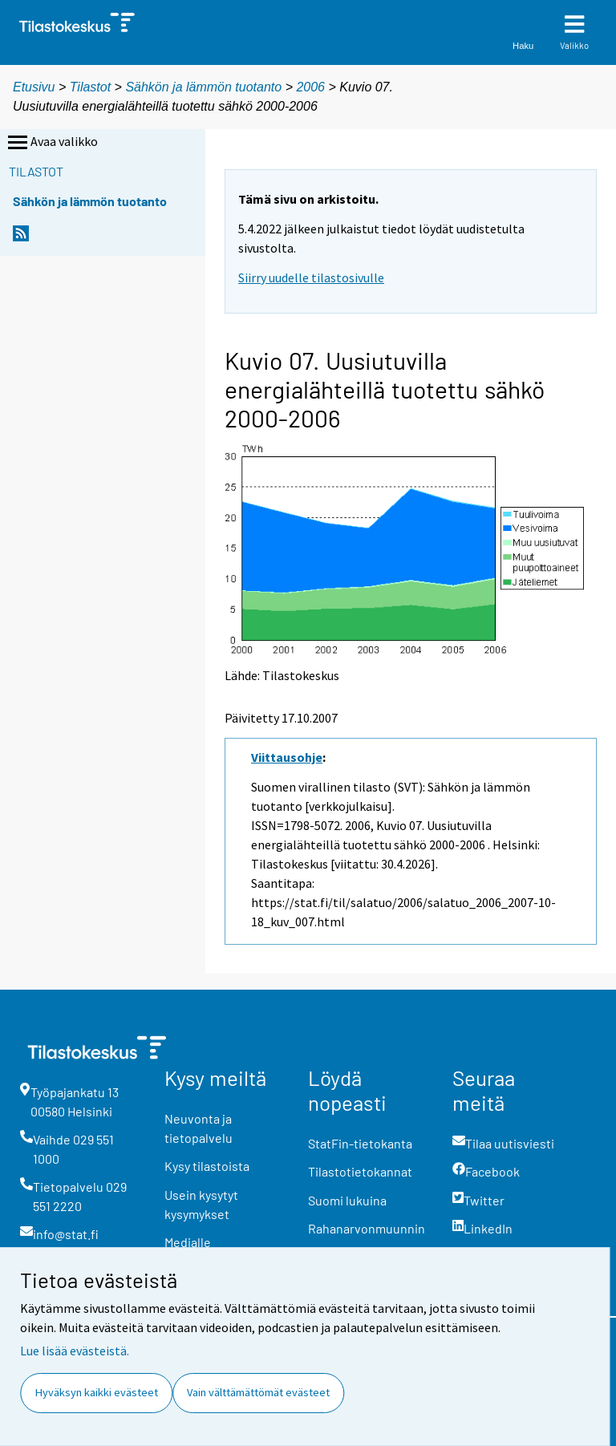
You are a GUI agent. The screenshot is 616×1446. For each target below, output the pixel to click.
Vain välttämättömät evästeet (258, 1392)
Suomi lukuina (347, 1200)
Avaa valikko (51, 143)
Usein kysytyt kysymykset (201, 1204)
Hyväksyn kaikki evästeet (96, 1392)
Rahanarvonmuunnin (366, 1228)
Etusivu (34, 87)
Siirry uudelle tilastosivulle (311, 277)
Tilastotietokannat (360, 1171)
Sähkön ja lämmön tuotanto (203, 87)
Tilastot (90, 87)
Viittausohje (286, 757)
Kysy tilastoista (206, 1165)
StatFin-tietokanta (360, 1143)
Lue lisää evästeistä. (74, 1351)
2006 (310, 87)
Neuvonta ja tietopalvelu (198, 1128)
